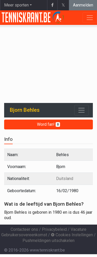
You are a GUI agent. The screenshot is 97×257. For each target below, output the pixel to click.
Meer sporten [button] (16, 5)
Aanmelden (83, 5)
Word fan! (48, 124)
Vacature (78, 229)
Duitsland (64, 178)
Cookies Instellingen (72, 234)
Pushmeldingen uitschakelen (48, 240)
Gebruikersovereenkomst (24, 234)
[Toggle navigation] (81, 110)
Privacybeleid (54, 229)
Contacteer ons (24, 229)
